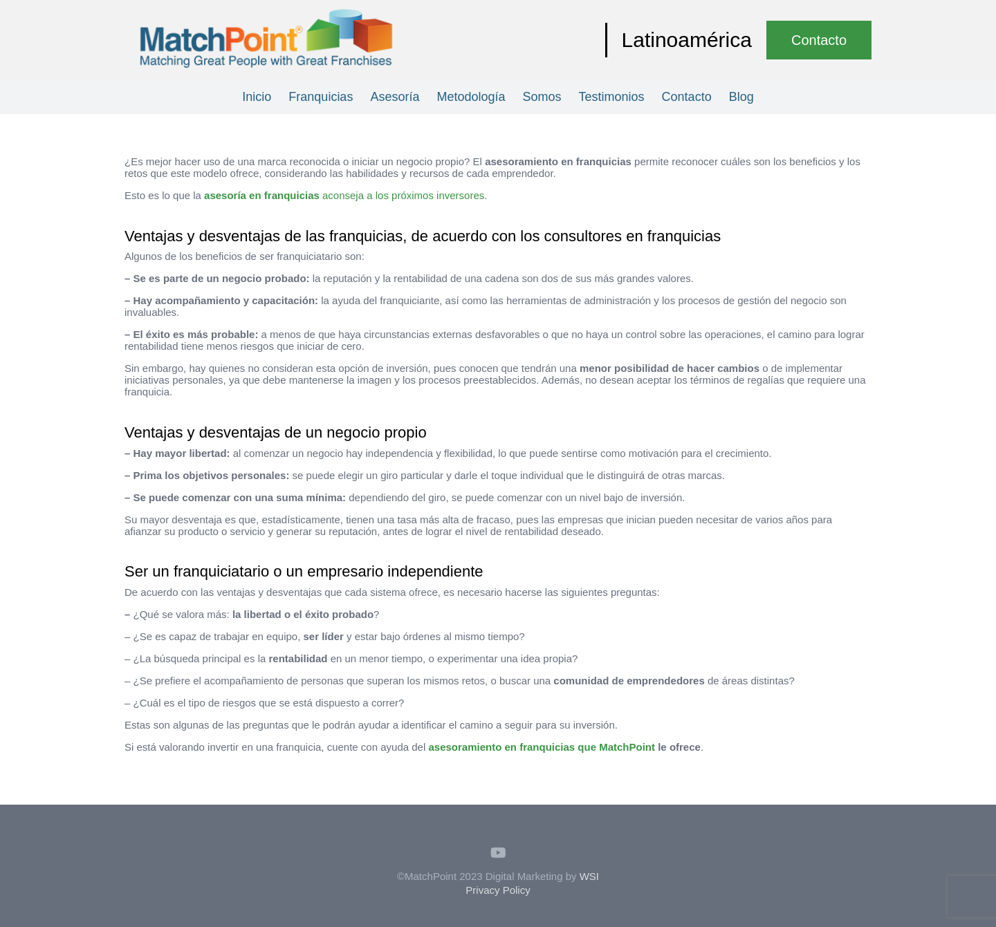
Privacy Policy (497, 890)
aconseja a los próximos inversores (344, 195)
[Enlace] (266, 39)
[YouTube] (498, 853)
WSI (589, 876)
